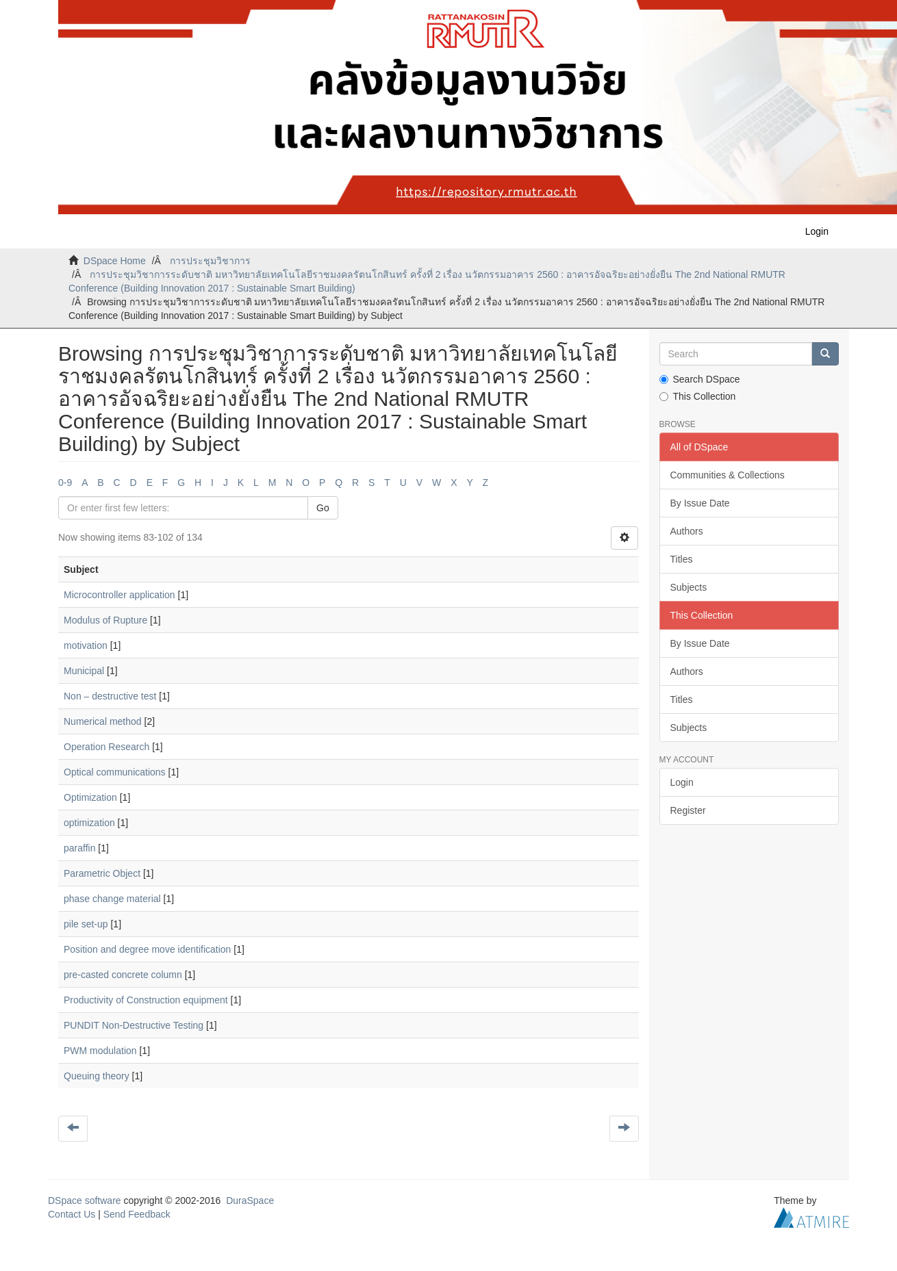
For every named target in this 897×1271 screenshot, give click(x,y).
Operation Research (106, 746)
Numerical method (103, 721)
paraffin (79, 848)
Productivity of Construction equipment (146, 999)
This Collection (697, 396)
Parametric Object (102, 873)
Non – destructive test (110, 696)
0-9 (65, 482)
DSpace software (84, 1200)
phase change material (112, 898)
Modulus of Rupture (105, 620)
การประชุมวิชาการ (210, 260)
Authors (686, 531)
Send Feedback (136, 1214)
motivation (86, 645)
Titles (681, 559)
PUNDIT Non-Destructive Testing (133, 1025)
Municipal (84, 670)
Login (682, 782)
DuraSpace (250, 1200)
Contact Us (71, 1214)
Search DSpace (699, 379)
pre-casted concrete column (123, 974)
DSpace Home (115, 260)
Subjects (688, 587)
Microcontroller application (119, 594)
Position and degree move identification (147, 949)
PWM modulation (100, 1050)
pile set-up (86, 924)
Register (688, 810)
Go (322, 507)
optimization (89, 822)
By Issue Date (700, 503)
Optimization (90, 797)
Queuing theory (96, 1075)
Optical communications (115, 772)
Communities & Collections (727, 475)
